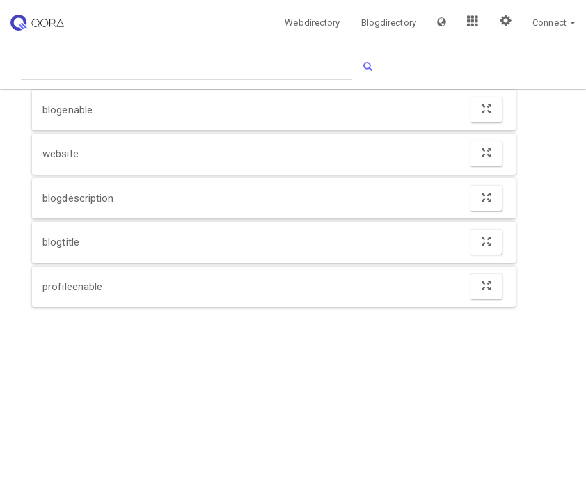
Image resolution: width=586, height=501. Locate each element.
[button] (442, 22)
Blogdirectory (388, 22)
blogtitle (60, 242)
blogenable (67, 110)
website (60, 154)
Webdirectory (312, 22)
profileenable (72, 286)
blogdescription (78, 198)
